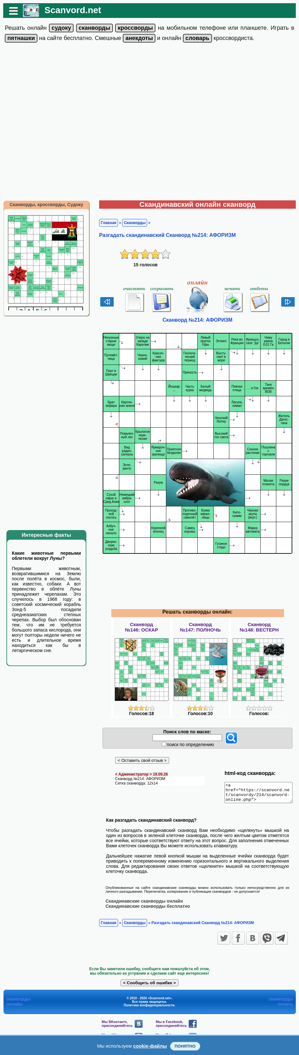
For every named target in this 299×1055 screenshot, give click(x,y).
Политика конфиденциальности (149, 1009)
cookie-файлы (150, 1046)
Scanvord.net (69, 10)
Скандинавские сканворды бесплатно (144, 909)
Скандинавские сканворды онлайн (141, 904)
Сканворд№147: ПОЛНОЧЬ (200, 627)
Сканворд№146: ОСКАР (141, 627)
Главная (105, 223)
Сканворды (131, 223)
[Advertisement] (74, 122)
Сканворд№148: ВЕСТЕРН (259, 627)
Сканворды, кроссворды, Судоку (43, 204)
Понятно (185, 1046)
